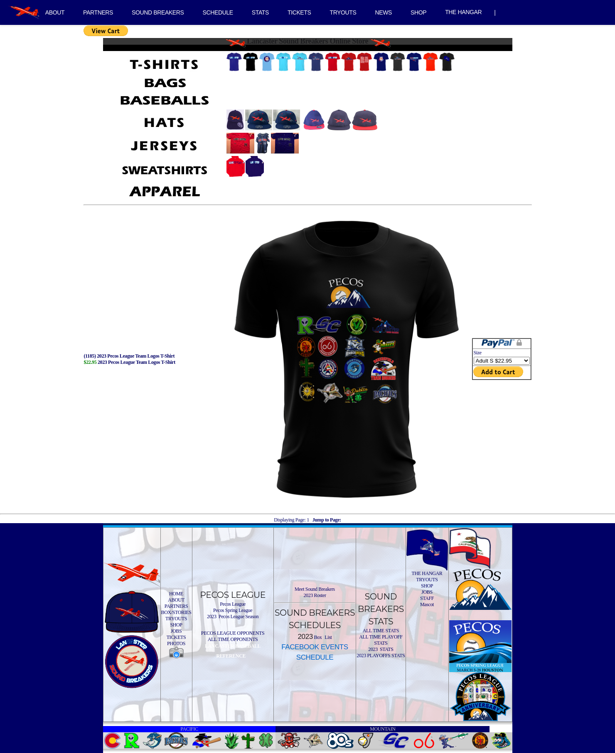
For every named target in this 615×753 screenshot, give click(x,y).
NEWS (383, 12)
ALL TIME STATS (381, 631)
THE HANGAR (463, 12)
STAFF (427, 598)
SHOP (418, 12)
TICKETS (299, 12)
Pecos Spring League (232, 610)
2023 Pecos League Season (232, 616)
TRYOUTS (343, 12)
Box (317, 637)
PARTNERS (98, 12)
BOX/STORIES (176, 612)
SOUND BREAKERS (158, 12)
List (328, 637)
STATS (260, 12)
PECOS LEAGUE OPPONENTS (232, 633)
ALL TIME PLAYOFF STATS (380, 640)
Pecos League (233, 604)
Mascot (427, 604)
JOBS (176, 631)
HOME (176, 594)
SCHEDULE (218, 12)
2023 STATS (380, 649)
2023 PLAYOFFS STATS (381, 655)
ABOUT (54, 12)
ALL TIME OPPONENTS (233, 639)
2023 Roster (314, 595)
